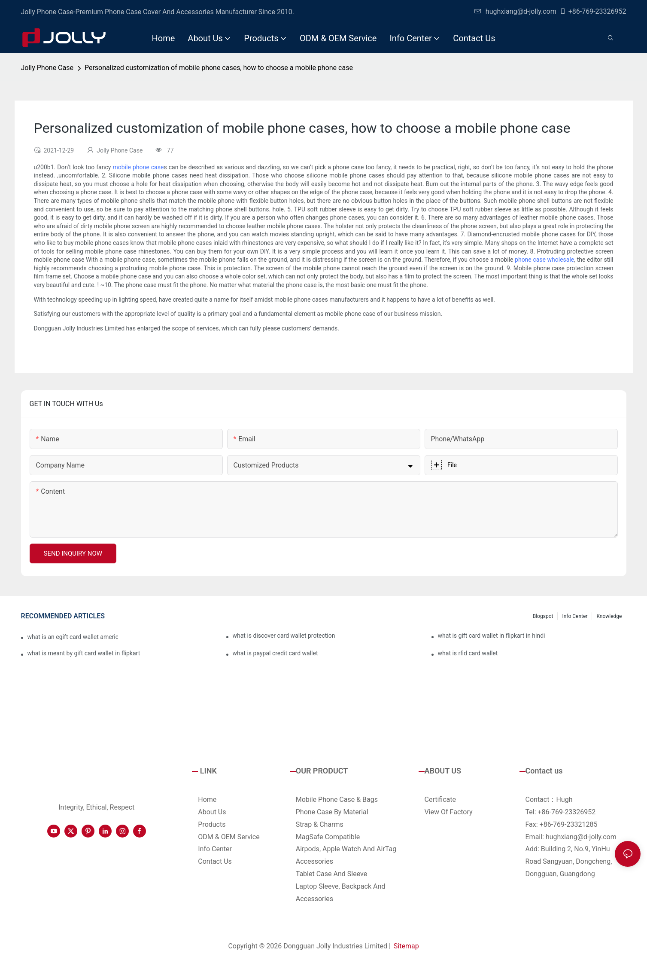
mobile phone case (138, 167)
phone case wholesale (544, 259)
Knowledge (609, 616)
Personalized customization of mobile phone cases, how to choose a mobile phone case (219, 68)
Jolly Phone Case (47, 68)
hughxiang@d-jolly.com (515, 11)
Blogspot (543, 616)
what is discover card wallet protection (284, 635)
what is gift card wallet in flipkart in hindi (491, 635)
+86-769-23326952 (592, 11)
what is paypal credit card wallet (275, 653)
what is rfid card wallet (468, 653)
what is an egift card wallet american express (72, 636)
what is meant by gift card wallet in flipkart (83, 653)
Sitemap (406, 946)
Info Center (574, 616)
